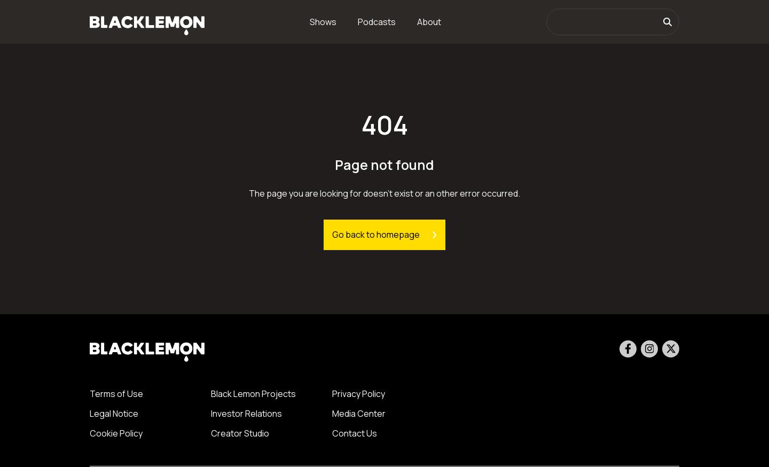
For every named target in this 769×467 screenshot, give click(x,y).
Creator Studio (240, 433)
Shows (323, 22)
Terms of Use (116, 394)
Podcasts (377, 22)
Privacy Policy (358, 394)
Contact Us (354, 433)
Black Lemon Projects (253, 394)
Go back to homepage (384, 234)
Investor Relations (246, 413)
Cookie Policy (116, 433)
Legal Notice (114, 413)
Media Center (359, 413)
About (429, 22)
